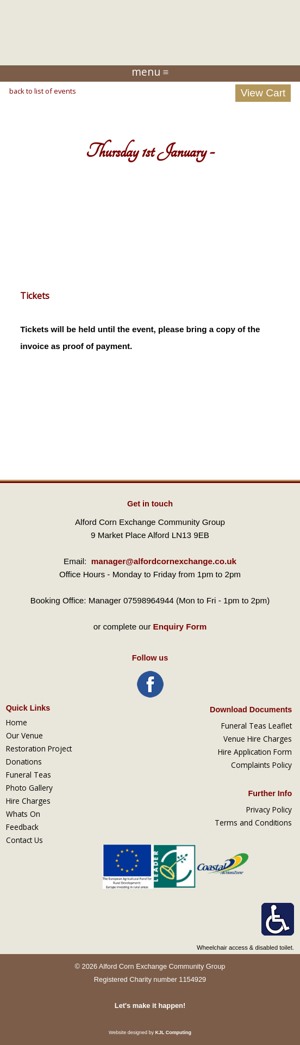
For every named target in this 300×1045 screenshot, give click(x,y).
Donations (24, 761)
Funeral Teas (28, 774)
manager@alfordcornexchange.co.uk (163, 561)
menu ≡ (150, 72)
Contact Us (24, 840)
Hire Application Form (255, 752)
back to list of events (42, 91)
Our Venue (24, 735)
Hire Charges (28, 801)
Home (16, 722)
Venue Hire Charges (257, 739)
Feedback (22, 827)
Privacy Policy (269, 809)
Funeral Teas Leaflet (256, 725)
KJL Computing (173, 1032)
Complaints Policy (261, 765)
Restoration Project (39, 748)
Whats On (23, 814)
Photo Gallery (29, 788)
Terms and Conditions (253, 822)
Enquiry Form (180, 626)
